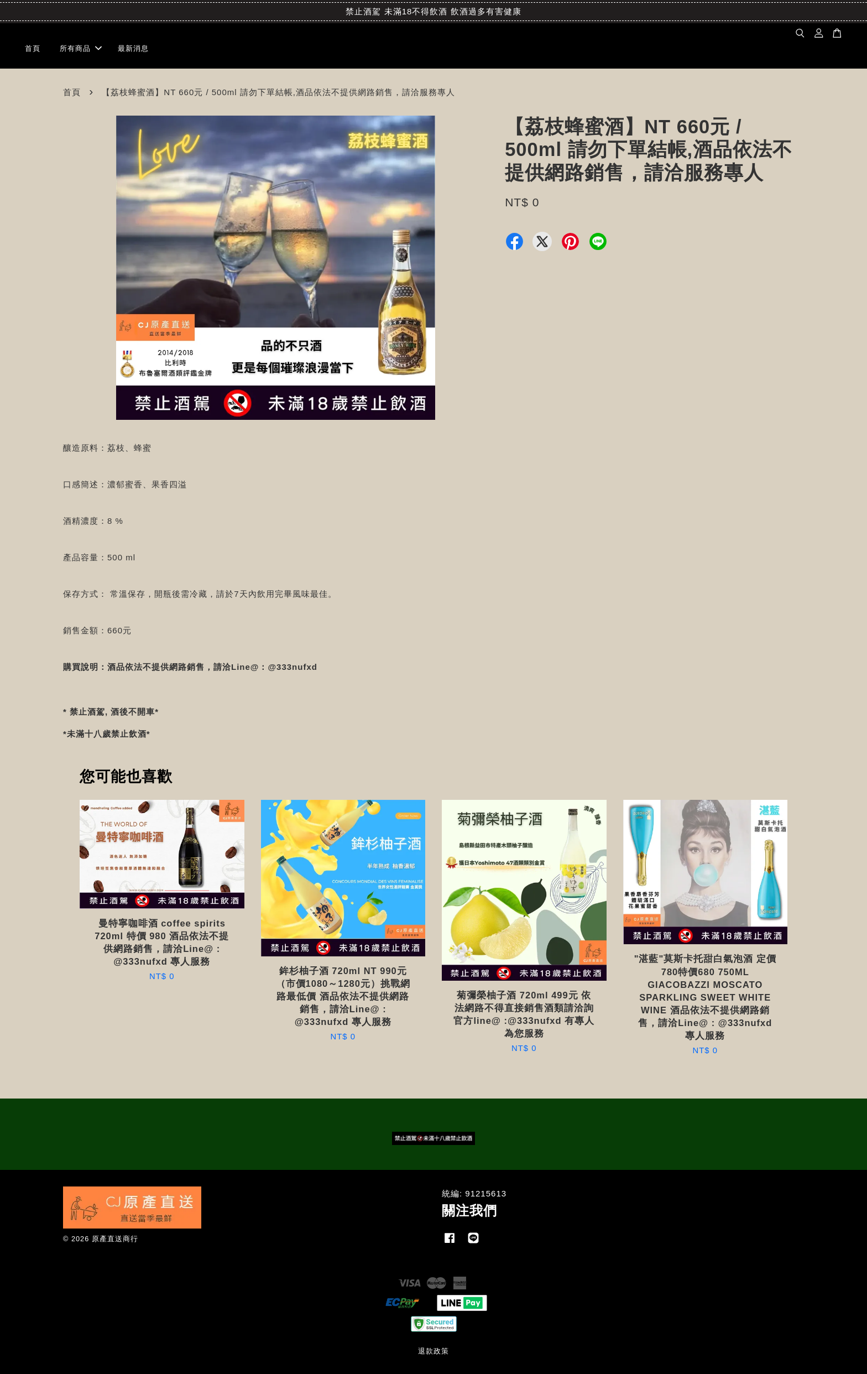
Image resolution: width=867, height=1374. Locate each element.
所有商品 (81, 48)
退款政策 (433, 1351)
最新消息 (133, 48)
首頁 (32, 48)
